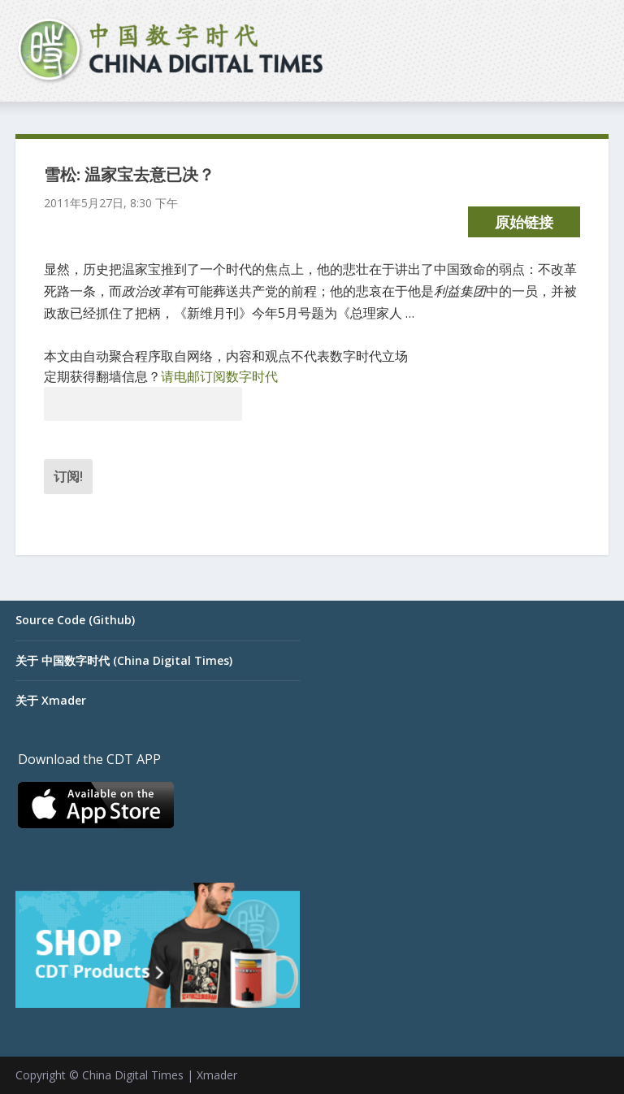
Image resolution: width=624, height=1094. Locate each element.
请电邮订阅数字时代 (219, 376)
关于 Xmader (50, 700)
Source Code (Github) (75, 619)
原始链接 (524, 222)
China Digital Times (133, 1075)
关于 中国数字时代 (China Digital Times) (123, 660)
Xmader (217, 1075)
